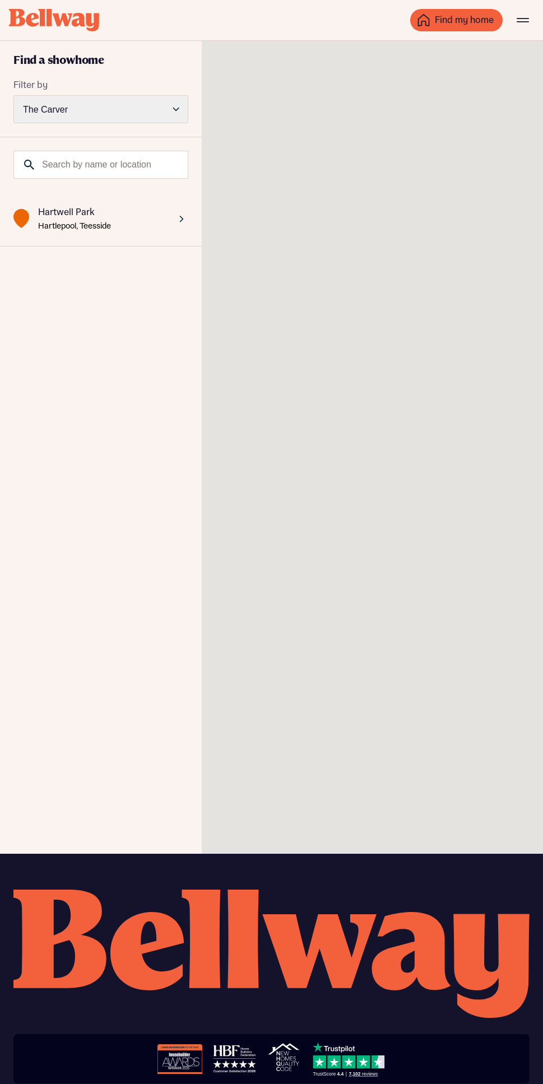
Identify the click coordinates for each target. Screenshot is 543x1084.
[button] (389, 226)
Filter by (30, 85)
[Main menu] (523, 20)
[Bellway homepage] (271, 955)
